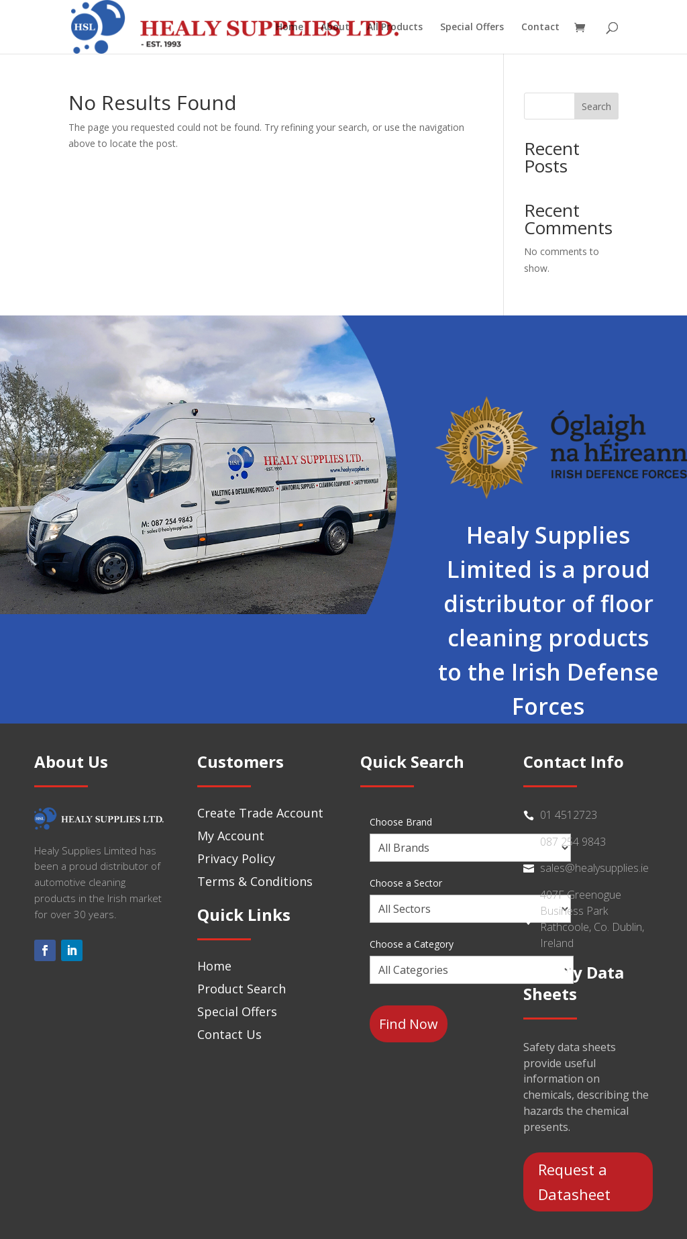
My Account (230, 836)
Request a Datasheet (574, 1181)
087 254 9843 (573, 841)
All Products (395, 27)
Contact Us (229, 1034)
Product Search (241, 989)
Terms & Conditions (255, 881)
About (335, 27)
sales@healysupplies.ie (594, 867)
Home (289, 27)
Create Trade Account (260, 813)
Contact (540, 27)
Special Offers (472, 27)
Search (596, 106)
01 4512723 (568, 814)
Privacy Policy (236, 858)
